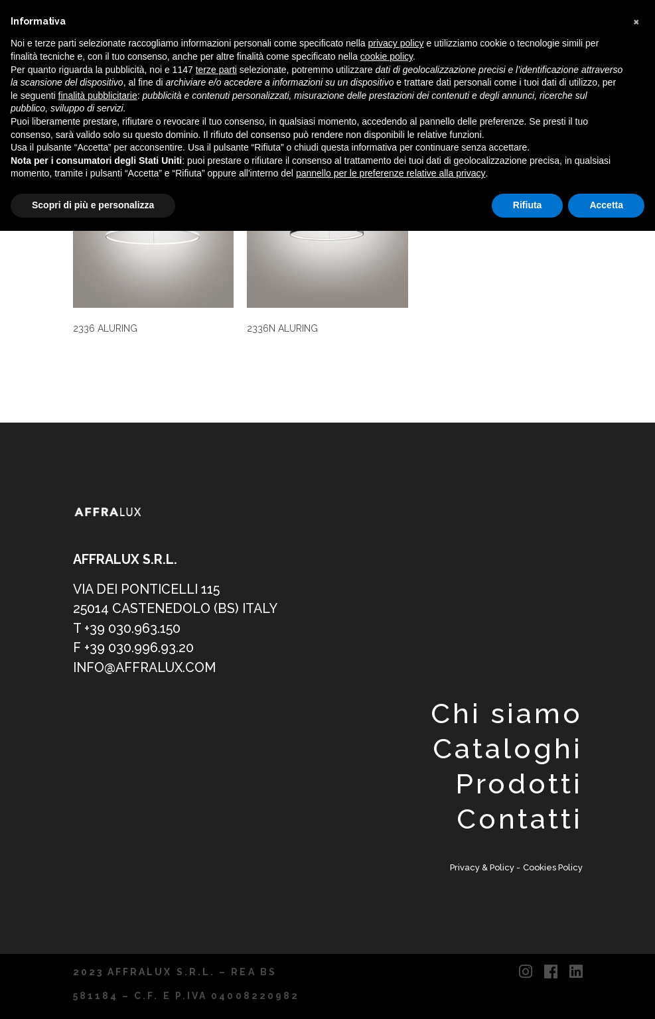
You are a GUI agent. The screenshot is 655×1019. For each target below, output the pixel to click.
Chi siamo (506, 713)
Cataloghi (507, 748)
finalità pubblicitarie (97, 95)
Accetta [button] (606, 205)
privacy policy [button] (396, 43)
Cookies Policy (553, 867)
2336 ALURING (105, 328)
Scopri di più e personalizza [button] (93, 205)
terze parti (216, 69)
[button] (637, 21)
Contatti (519, 819)
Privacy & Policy (483, 867)
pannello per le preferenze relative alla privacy (391, 173)
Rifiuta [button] (527, 205)
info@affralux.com (144, 667)
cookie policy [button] (386, 56)
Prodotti (518, 784)
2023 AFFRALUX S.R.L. (144, 972)
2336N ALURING (282, 328)
